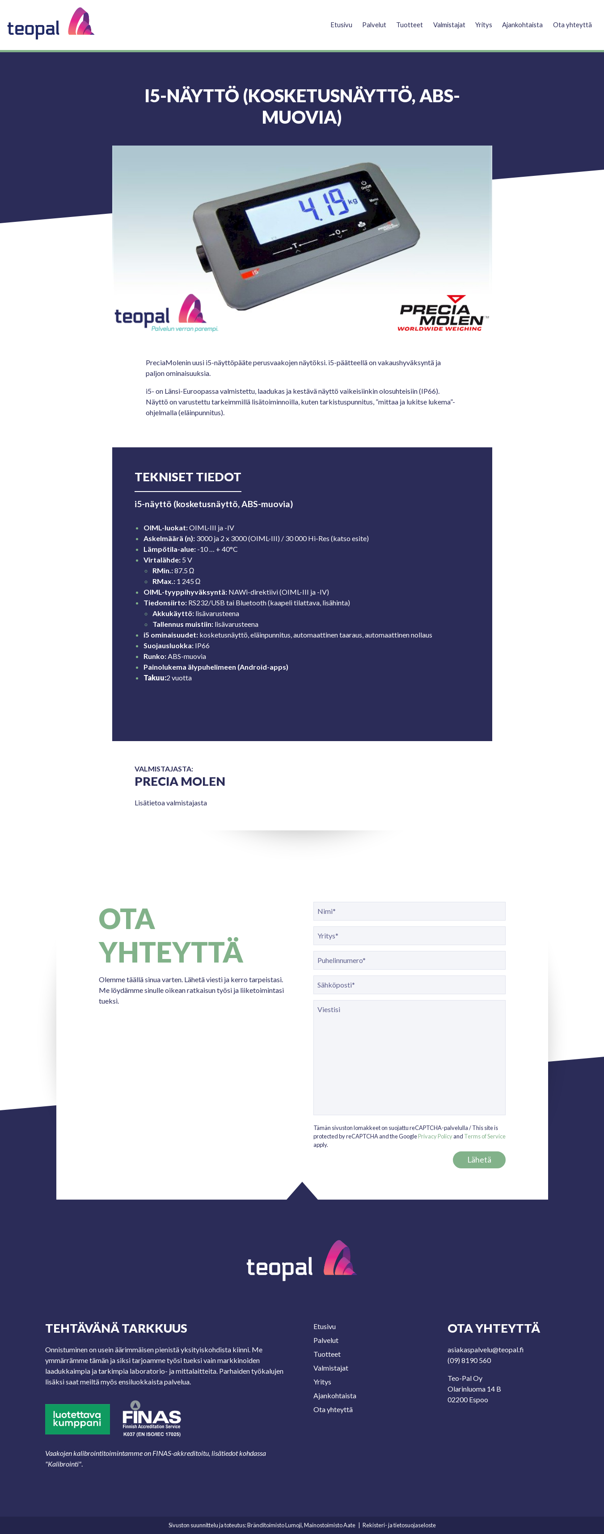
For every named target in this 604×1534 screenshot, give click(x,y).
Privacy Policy (435, 1136)
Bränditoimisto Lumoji (274, 1525)
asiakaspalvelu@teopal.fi (486, 1349)
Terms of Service (485, 1136)
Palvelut (367, 21)
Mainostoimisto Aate (329, 1525)
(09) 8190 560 (469, 1360)
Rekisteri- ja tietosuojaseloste (399, 1525)
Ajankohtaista (520, 21)
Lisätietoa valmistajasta (171, 802)
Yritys (481, 21)
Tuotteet (403, 21)
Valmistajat (444, 21)
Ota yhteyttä (572, 21)
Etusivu (333, 21)
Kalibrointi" (64, 1463)
